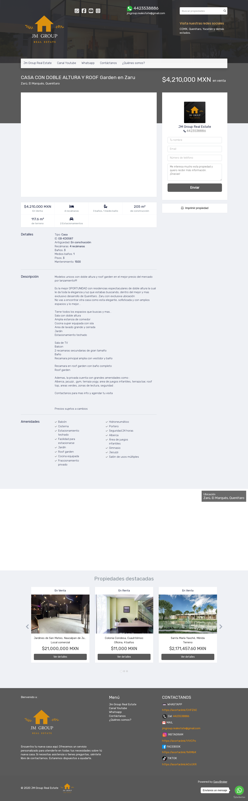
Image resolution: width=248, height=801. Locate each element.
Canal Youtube (66, 63)
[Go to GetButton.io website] (239, 797)
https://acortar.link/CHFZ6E (179, 710)
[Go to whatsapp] (239, 790)
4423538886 (196, 131)
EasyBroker (220, 781)
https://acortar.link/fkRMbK (179, 752)
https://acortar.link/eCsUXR (179, 764)
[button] (26, 626)
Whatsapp (88, 63)
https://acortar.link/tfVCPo (179, 740)
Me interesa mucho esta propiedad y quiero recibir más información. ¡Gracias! (195, 172)
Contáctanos (108, 63)
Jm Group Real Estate (38, 63)
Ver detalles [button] (60, 656)
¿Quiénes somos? (133, 63)
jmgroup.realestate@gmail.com (181, 728)
